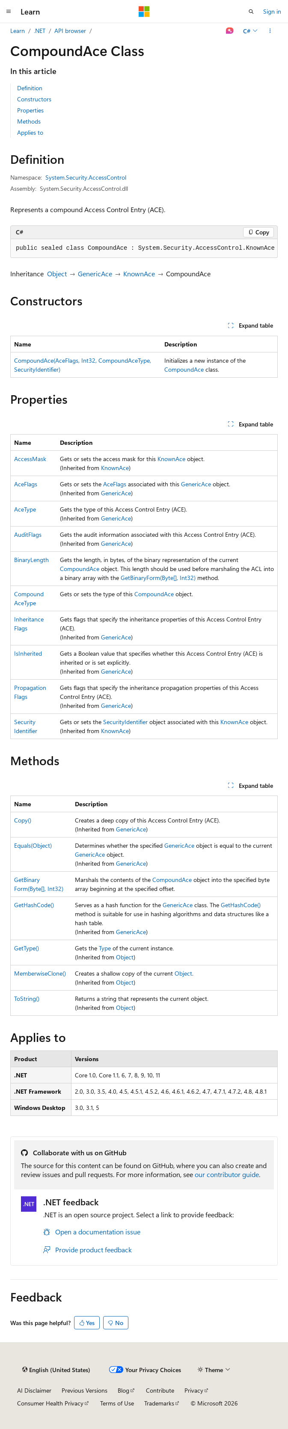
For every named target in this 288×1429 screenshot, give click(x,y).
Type (105, 948)
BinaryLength (31, 560)
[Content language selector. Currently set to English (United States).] (56, 1370)
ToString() (26, 998)
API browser (70, 31)
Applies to (30, 132)
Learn (17, 31)
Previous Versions (84, 1390)
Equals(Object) (33, 845)
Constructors (34, 99)
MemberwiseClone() (40, 973)
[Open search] (251, 11)
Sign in (272, 11)
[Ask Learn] (230, 31)
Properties (30, 110)
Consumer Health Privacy (50, 1403)
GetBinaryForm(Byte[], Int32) (158, 578)
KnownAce (139, 273)
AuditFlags (28, 534)
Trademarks (159, 1403)
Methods (29, 121)
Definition (29, 88)
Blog (123, 1390)
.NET (39, 31)
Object (57, 273)
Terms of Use (117, 1403)
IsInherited (28, 653)
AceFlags (25, 484)
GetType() (26, 948)
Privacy (193, 1390)
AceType (25, 509)
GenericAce (95, 273)
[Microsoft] (144, 11)
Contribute (160, 1390)
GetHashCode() (34, 905)
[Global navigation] (8, 11)
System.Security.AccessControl (85, 177)
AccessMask (30, 459)
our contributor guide (227, 1174)
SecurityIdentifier (125, 722)
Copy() (22, 820)
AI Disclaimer (34, 1390)
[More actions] (270, 31)
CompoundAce (184, 369)
